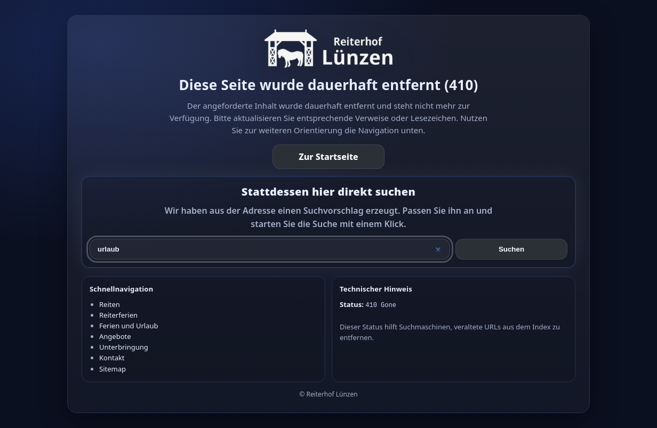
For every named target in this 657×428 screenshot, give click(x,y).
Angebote (115, 336)
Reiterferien (118, 315)
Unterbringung (123, 347)
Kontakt (112, 357)
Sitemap (112, 369)
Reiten (109, 304)
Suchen (511, 249)
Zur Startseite (328, 157)
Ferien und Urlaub (128, 325)
